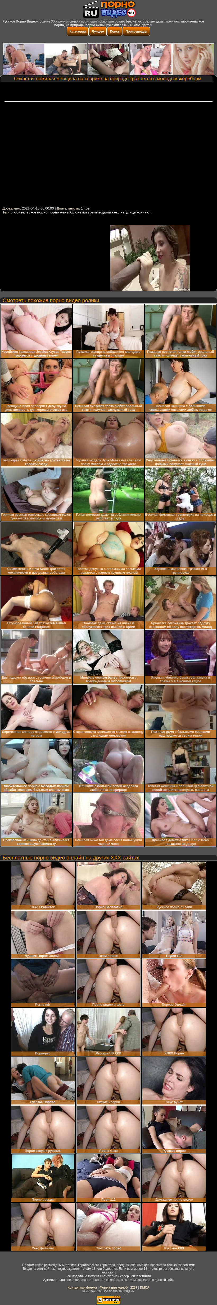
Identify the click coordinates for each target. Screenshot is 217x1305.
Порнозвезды (136, 31)
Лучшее (98, 31)
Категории (78, 31)
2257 (133, 1287)
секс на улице (124, 212)
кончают (144, 212)
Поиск (114, 31)
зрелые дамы (99, 212)
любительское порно (29, 212)
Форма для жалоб (114, 1287)
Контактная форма (82, 1287)
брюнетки (78, 212)
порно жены (58, 212)
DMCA (145, 1287)
